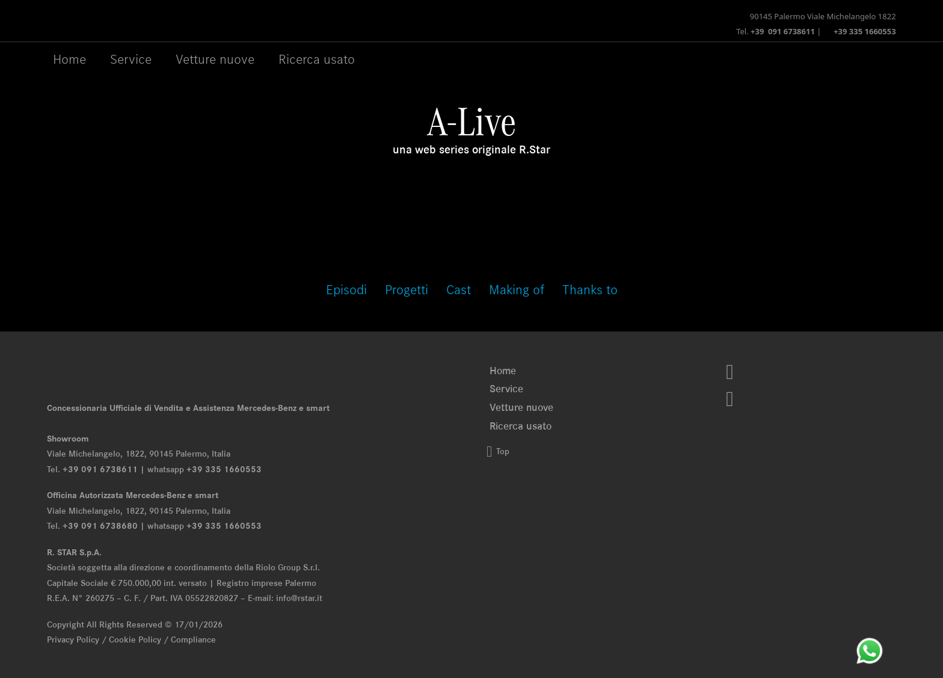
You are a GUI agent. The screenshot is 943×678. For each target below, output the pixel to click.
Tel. (775, 31)
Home (69, 59)
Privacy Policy (73, 639)
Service (506, 388)
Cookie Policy (135, 639)
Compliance (193, 639)
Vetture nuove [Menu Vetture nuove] (215, 59)
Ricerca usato (316, 59)
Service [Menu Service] (131, 59)
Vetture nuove (521, 407)
